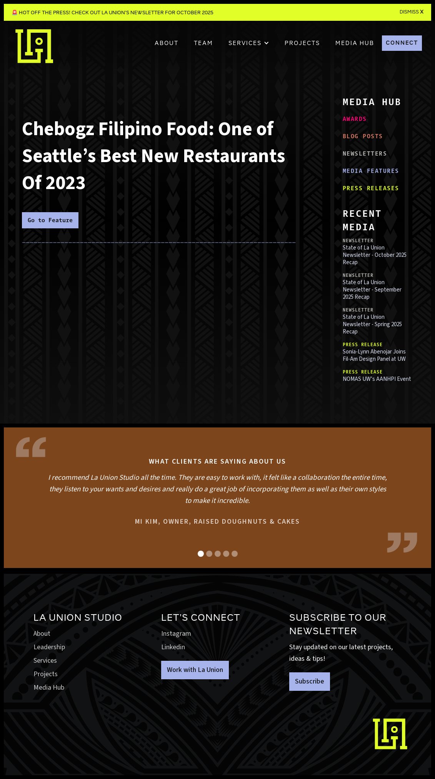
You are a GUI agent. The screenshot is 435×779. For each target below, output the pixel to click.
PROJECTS (302, 43)
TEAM (203, 43)
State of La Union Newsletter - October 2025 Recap (375, 255)
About (166, 43)
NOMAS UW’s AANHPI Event (377, 379)
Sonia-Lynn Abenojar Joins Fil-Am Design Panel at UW (374, 355)
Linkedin (173, 647)
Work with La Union (195, 670)
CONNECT (402, 43)
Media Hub (48, 687)
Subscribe (309, 681)
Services (45, 660)
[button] (249, 43)
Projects (45, 674)
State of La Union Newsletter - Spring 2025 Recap (372, 324)
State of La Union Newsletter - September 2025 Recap (372, 289)
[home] (34, 50)
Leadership (49, 647)
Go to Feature (50, 220)
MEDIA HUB (354, 43)
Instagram (176, 633)
